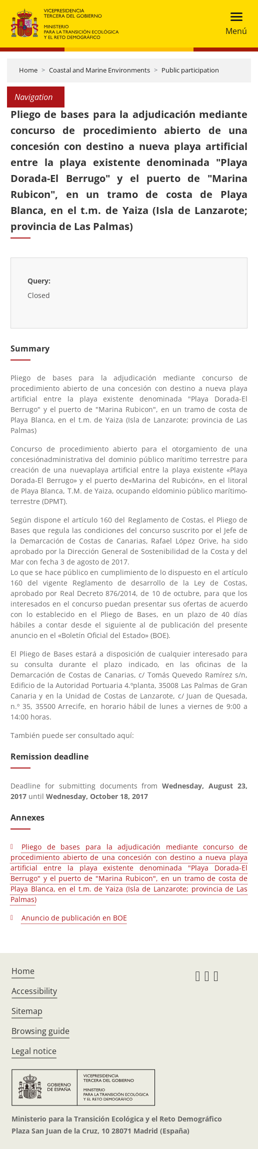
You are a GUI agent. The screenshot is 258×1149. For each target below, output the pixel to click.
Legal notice (34, 1051)
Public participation (190, 70)
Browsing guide (41, 1031)
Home (28, 70)
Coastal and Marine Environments (99, 70)
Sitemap (27, 1011)
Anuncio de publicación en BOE (74, 917)
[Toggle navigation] (233, 24)
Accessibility (34, 991)
